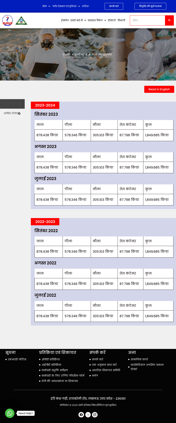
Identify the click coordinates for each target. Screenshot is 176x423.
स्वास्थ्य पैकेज (97, 20)
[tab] (12, 104)
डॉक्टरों (112, 20)
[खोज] (147, 20)
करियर (85, 6)
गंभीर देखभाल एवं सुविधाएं (66, 6)
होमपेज (65, 20)
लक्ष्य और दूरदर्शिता (102, 55)
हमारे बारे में (78, 20)
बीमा (46, 6)
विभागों (121, 20)
